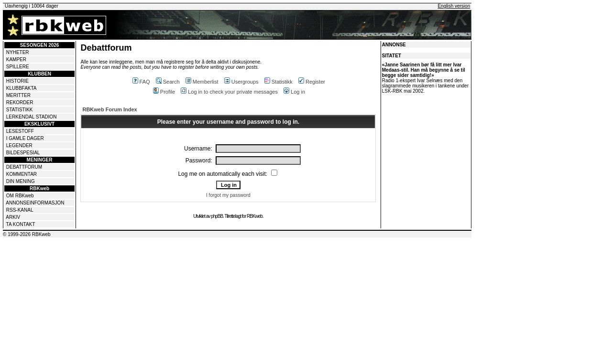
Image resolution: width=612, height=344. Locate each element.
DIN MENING (20, 181)
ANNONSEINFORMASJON (35, 202)
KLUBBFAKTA (21, 88)
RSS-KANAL (19, 210)
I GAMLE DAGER (25, 138)
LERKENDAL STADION (31, 116)
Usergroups (241, 82)
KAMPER (16, 59)
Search (168, 82)
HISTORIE (17, 81)
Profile (164, 92)
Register (311, 82)
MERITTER (18, 95)
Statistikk (278, 82)
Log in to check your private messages (229, 92)
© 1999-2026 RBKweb (27, 234)
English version (453, 6)
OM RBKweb (20, 195)
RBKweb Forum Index (109, 109)
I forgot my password (228, 195)
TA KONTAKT (20, 224)
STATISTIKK (19, 109)
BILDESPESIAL (23, 152)
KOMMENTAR (21, 174)
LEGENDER (19, 145)
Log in (294, 92)
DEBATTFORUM (24, 167)
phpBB (217, 216)
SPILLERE (17, 66)
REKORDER (19, 102)
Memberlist (202, 82)
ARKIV (13, 217)
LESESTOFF (20, 131)
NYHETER (17, 52)
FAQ (141, 82)
